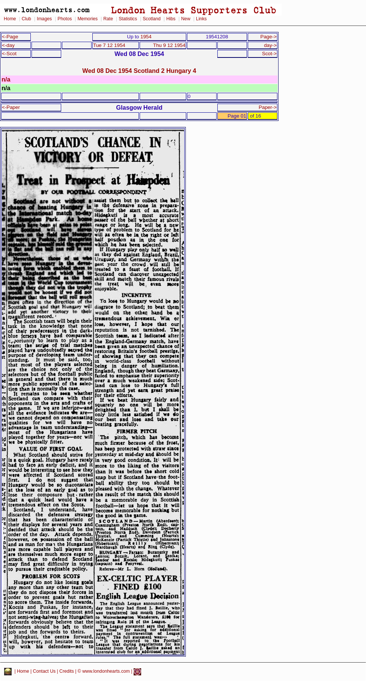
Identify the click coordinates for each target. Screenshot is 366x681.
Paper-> (268, 107)
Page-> (268, 36)
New (185, 18)
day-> (270, 45)
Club (26, 18)
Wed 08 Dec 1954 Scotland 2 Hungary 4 (139, 70)
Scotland (152, 18)
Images (44, 18)
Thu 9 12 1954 (169, 45)
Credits (66, 671)
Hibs (170, 18)
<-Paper (11, 107)
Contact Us (44, 671)
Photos (64, 18)
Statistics (128, 18)
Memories (87, 18)
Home (10, 18)
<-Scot (9, 53)
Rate (108, 18)
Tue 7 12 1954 (109, 45)
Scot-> (269, 53)
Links (201, 18)
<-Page (10, 36)
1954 (146, 36)
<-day (8, 45)
